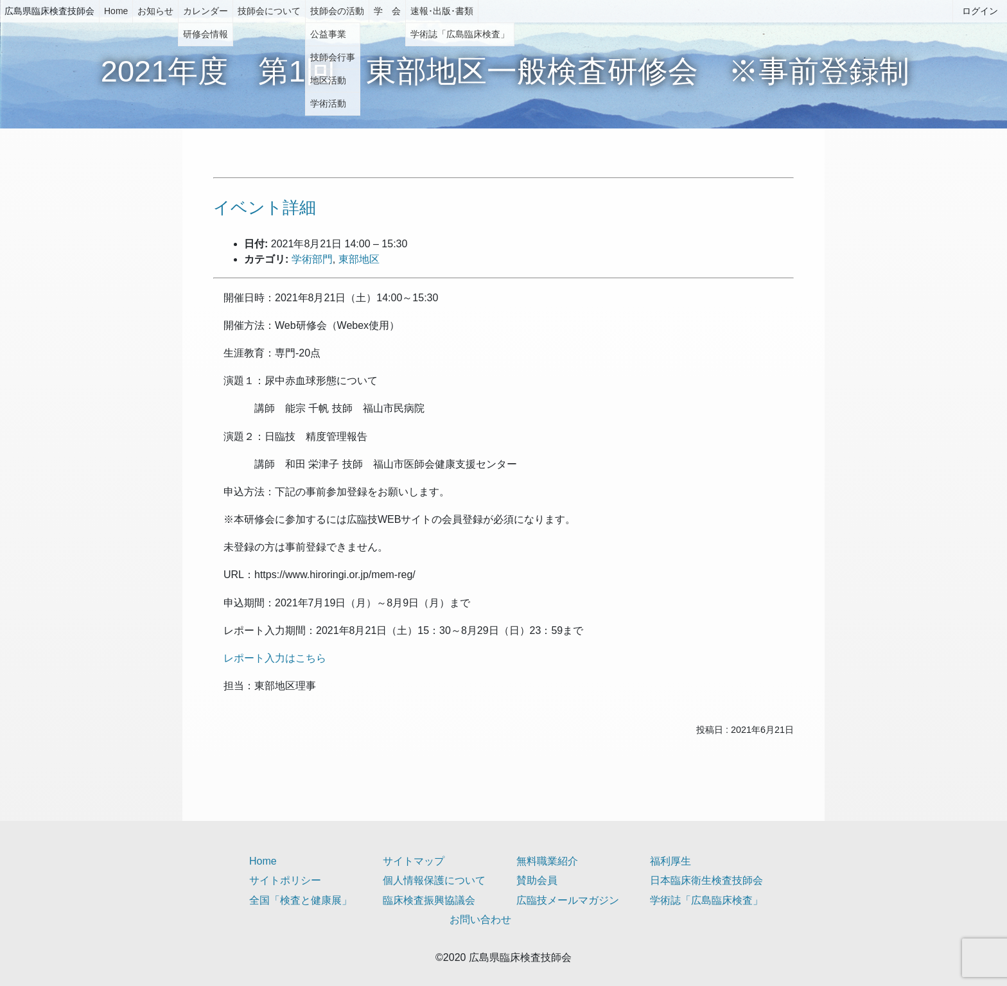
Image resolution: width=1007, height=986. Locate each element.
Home (116, 11)
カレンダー (205, 11)
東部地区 (359, 259)
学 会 (387, 11)
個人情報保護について (434, 880)
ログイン (980, 11)
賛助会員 (536, 880)
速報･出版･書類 (441, 11)
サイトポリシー (285, 880)
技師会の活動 (337, 11)
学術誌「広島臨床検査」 (706, 900)
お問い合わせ (480, 919)
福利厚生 (670, 861)
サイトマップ (413, 861)
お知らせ (155, 11)
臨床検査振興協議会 (429, 900)
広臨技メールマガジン (567, 900)
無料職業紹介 (547, 861)
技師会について (269, 11)
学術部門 (312, 259)
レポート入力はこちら (274, 658)
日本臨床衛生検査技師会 (706, 880)
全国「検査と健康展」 (300, 900)
